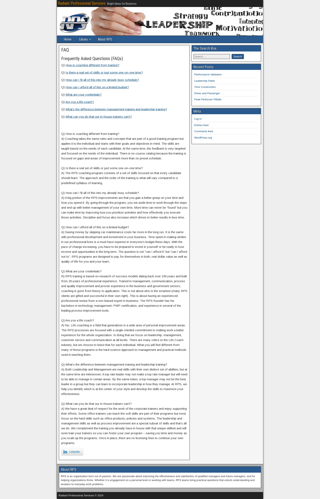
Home (67, 39)
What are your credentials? (84, 94)
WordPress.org (203, 137)
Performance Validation (208, 74)
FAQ (65, 50)
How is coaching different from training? (92, 65)
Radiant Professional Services (82, 3)
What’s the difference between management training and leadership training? (116, 109)
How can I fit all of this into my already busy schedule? (102, 80)
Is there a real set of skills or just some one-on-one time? (104, 72)
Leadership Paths (204, 80)
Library (83, 39)
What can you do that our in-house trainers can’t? (99, 116)
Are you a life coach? (79, 102)
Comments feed (203, 131)
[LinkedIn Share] (72, 452)
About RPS (105, 39)
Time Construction (205, 86)
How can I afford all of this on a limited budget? (97, 87)
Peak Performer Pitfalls (207, 99)
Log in (197, 118)
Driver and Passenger (207, 93)
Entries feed (201, 125)
